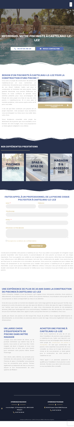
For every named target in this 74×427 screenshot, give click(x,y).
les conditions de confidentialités (25, 247)
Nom (8, 209)
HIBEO (42, 425)
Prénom (41, 209)
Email (8, 225)
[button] (71, 4)
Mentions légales (49, 425)
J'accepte (21, 247)
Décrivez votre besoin (15, 234)
